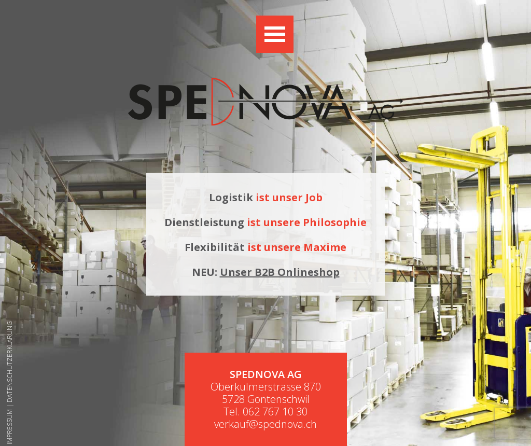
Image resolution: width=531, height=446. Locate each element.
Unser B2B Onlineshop (280, 272)
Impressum (9, 426)
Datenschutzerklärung (9, 361)
